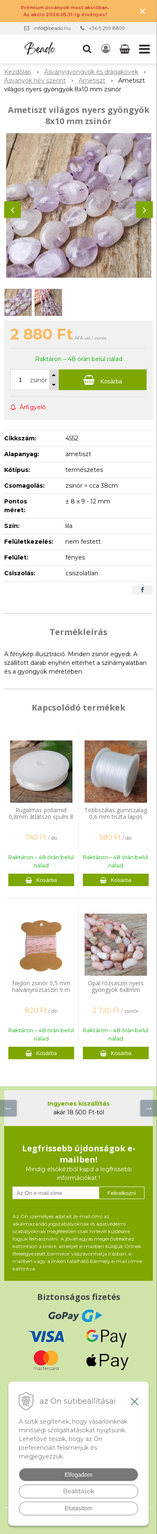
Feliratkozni (121, 1193)
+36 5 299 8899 (107, 28)
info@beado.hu (52, 28)
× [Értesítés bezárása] (143, 11)
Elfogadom (78, 1474)
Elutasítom (78, 1508)
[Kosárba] (103, 379)
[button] (87, 49)
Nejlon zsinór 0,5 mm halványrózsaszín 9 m (41, 986)
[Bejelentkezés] (105, 49)
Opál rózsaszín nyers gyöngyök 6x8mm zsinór (116, 989)
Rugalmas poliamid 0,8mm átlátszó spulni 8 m (41, 816)
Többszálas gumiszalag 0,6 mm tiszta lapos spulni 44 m (115, 816)
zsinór (38, 380)
